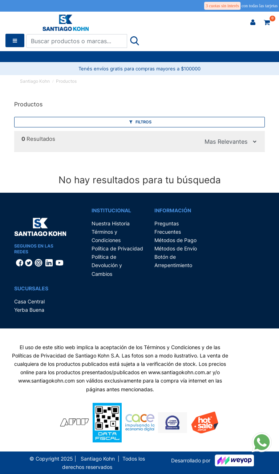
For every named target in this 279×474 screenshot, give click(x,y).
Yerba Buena (29, 310)
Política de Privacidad (117, 248)
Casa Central (29, 301)
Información (172, 210)
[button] (253, 22)
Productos (66, 81)
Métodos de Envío (175, 248)
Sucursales (31, 288)
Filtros (140, 121)
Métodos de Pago (175, 240)
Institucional (111, 210)
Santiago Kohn (35, 81)
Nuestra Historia (111, 223)
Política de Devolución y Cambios (107, 265)
